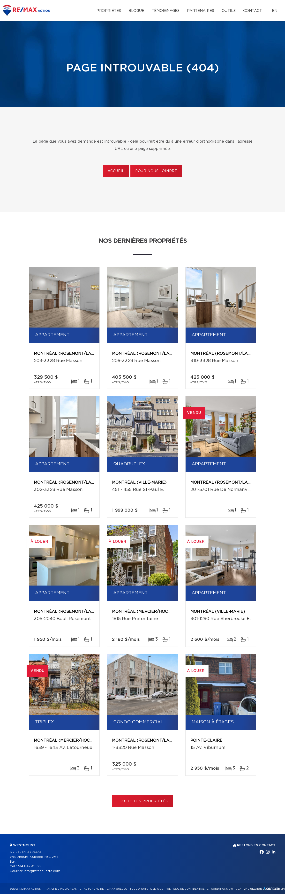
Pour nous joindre (156, 171)
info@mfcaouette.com (42, 871)
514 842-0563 (29, 866)
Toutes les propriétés (142, 801)
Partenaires (200, 11)
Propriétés (109, 11)
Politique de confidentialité (187, 889)
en (274, 11)
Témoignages (166, 11)
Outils (229, 11)
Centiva (271, 888)
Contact (252, 11)
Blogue (136, 11)
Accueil (116, 171)
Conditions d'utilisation (229, 889)
